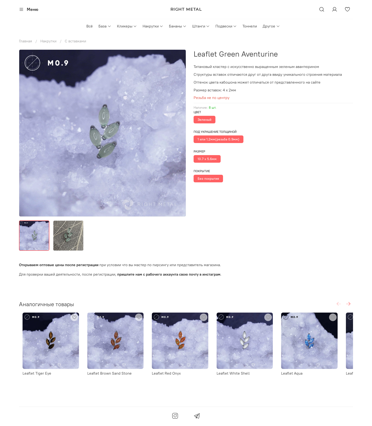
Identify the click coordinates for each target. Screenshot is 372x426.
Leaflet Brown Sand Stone (110, 377)
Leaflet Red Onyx (170, 377)
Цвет (197, 112)
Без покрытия (208, 178)
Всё (89, 26)
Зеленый (204, 119)
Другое (271, 26)
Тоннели (249, 26)
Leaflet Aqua (303, 377)
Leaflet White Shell (241, 377)
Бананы (177, 26)
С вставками (75, 41)
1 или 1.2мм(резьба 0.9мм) (218, 139)
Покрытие (202, 171)
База (104, 26)
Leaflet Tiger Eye (33, 377)
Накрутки (153, 26)
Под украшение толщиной (215, 132)
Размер (199, 151)
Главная (25, 41)
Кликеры (127, 26)
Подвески (226, 26)
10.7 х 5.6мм (207, 159)
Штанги (201, 26)
